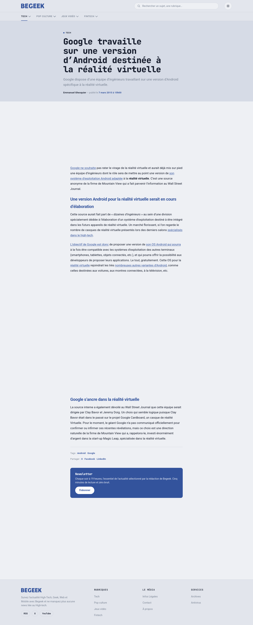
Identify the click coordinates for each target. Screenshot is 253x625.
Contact (146, 602)
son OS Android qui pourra (163, 244)
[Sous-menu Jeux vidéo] (77, 16)
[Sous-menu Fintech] (96, 16)
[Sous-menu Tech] (29, 16)
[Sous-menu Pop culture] (54, 16)
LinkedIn (101, 458)
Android (81, 453)
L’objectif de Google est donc (89, 244)
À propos (147, 609)
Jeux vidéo (68, 16)
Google (91, 453)
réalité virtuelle (80, 265)
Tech (24, 16)
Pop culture (44, 16)
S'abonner (84, 490)
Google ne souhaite (83, 168)
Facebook (90, 458)
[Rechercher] (179, 6)
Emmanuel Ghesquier (74, 92)
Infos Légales (150, 596)
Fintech (89, 16)
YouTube (46, 613)
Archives (196, 596)
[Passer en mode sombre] (228, 6)
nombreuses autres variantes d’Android (141, 265)
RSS (26, 613)
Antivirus (196, 602)
